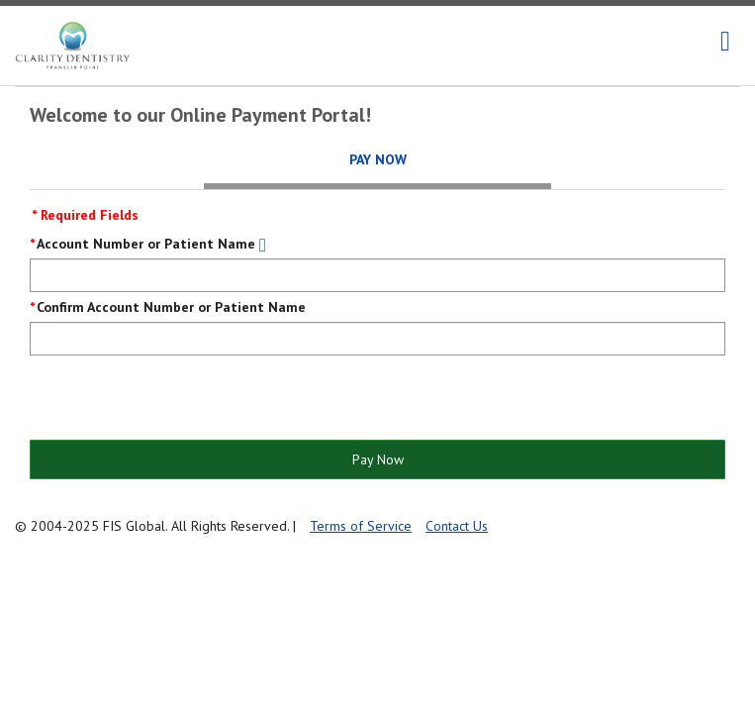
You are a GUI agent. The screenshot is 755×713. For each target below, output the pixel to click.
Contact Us (456, 526)
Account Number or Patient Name (146, 244)
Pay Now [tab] (378, 159)
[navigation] (725, 41)
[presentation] (180, 399)
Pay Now (378, 459)
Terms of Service (361, 526)
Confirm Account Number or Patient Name (171, 307)
